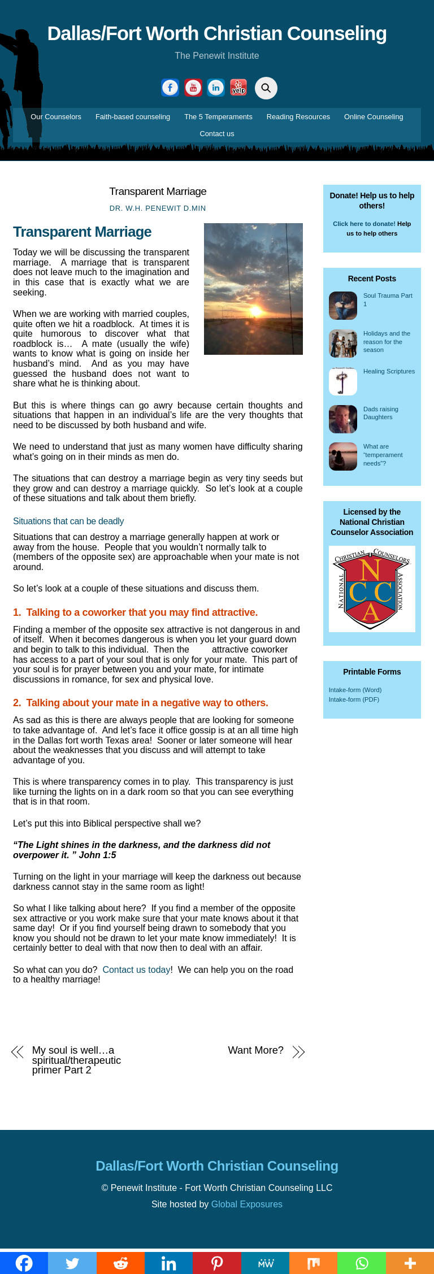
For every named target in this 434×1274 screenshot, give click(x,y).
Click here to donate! (364, 226)
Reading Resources (298, 119)
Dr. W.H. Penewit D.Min (158, 211)
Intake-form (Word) (355, 692)
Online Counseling (373, 119)
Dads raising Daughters (380, 416)
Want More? (256, 1053)
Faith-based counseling (133, 119)
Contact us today (136, 972)
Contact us (216, 136)
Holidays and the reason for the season (386, 344)
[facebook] (170, 90)
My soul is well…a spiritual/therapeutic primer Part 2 (76, 1063)
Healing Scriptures (389, 374)
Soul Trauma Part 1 (388, 302)
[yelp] (238, 90)
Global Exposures (247, 1207)
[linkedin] (216, 90)
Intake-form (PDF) (354, 702)
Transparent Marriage (157, 193)
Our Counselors (56, 119)
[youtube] (193, 90)
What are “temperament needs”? (383, 457)
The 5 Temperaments (218, 119)
